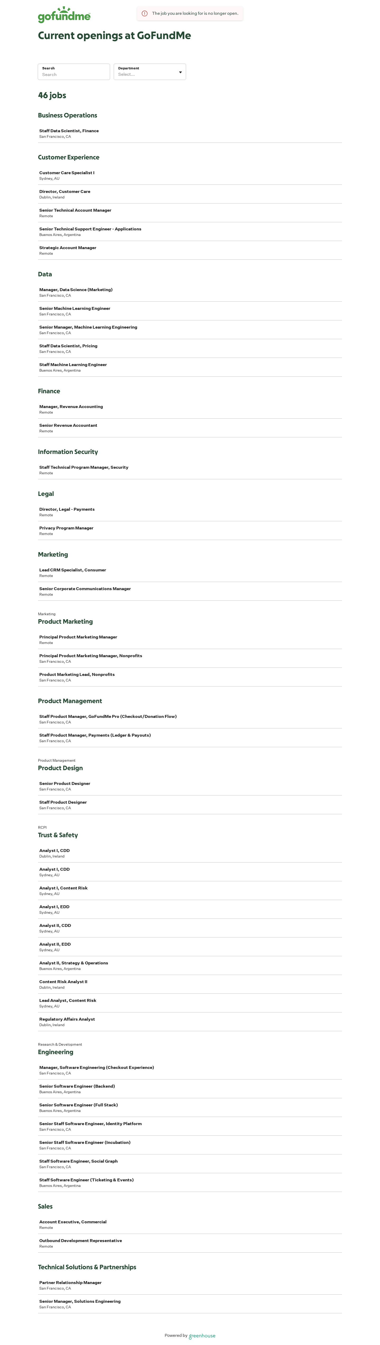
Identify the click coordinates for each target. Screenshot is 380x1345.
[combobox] (118, 74)
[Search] (74, 75)
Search (48, 68)
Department (128, 68)
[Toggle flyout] (180, 72)
